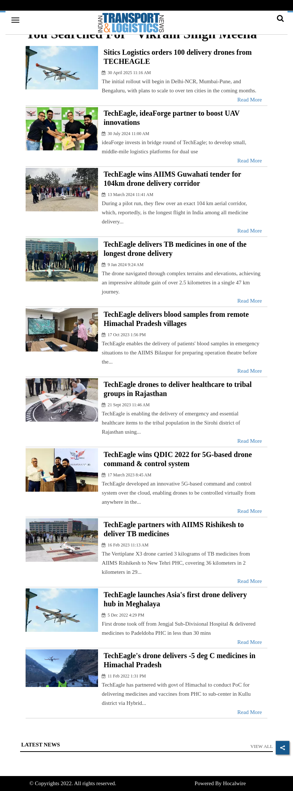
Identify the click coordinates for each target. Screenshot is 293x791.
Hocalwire (234, 783)
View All (261, 746)
